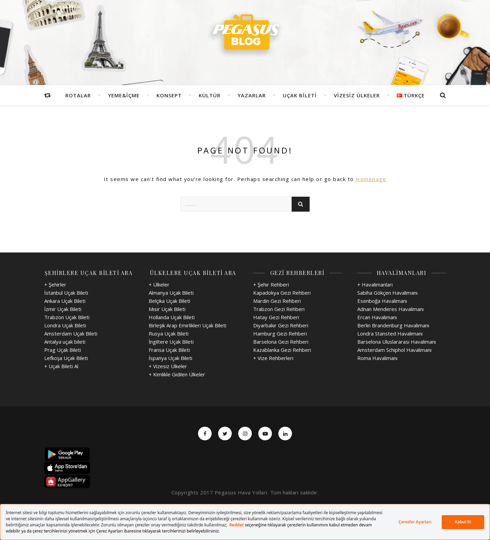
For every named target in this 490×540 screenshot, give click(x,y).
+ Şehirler (55, 284)
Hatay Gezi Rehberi (276, 317)
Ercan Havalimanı (377, 317)
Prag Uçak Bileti (62, 349)
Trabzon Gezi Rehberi (279, 309)
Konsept (169, 95)
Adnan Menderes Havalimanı (390, 309)
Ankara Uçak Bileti (64, 300)
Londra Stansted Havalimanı (390, 333)
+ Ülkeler (159, 284)
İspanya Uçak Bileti (170, 358)
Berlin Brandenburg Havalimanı (393, 325)
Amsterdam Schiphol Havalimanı (394, 349)
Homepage (371, 179)
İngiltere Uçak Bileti (171, 341)
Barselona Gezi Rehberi (280, 341)
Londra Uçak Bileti (65, 325)
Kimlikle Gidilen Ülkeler (179, 374)
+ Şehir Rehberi (271, 284)
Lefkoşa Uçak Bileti (66, 358)
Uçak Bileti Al (63, 366)
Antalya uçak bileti (64, 341)
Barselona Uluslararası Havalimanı (396, 341)
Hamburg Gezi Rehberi (280, 333)
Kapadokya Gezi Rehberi (282, 292)
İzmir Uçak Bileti (62, 309)
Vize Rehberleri (275, 358)
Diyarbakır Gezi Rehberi (280, 325)
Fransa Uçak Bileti (169, 349)
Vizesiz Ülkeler (357, 95)
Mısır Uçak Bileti (167, 309)
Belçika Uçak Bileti (169, 300)
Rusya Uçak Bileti (169, 333)
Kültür (209, 95)
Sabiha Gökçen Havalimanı (387, 292)
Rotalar (78, 95)
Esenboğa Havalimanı (382, 300)
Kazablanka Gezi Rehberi (282, 349)
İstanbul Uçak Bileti (66, 292)
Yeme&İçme (124, 95)
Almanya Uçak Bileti (171, 292)
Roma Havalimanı (377, 358)
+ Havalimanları (375, 284)
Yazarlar (252, 95)
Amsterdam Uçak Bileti (70, 333)
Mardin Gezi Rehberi (277, 300)
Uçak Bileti (300, 95)
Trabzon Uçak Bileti (66, 317)
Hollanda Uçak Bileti (172, 317)
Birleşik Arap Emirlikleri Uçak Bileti (187, 325)
